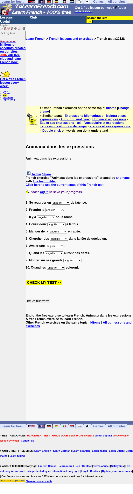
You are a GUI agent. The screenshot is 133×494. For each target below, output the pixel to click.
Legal (84, 471)
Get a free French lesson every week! (13, 82)
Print (5, 95)
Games (98, 426)
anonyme (123, 177)
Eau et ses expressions (57, 122)
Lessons (6, 17)
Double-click (51, 130)
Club (33, 17)
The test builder (44, 181)
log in (44, 192)
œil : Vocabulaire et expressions (100, 122)
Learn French (35, 38)
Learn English (42, 450)
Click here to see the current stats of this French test (64, 184)
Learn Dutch (116, 450)
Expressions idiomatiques (84, 115)
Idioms (111, 108)
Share (46, 174)
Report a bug (9, 100)
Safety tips (117, 466)
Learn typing (17, 455)
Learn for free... (13, 426)
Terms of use (101, 466)
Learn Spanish (81, 450)
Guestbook (8, 98)
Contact (6, 93)
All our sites (117, 426)
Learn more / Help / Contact (75, 466)
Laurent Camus (47, 466)
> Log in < (8, 33)
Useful (5, 21)
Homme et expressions (109, 119)
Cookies (95, 471)
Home (5, 91)
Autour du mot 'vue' (75, 119)
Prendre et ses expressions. (110, 126)
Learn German (61, 450)
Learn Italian (99, 450)
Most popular (104, 435)
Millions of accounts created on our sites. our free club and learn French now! (13, 53)
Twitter (36, 174)
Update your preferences (117, 471)
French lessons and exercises (71, 38)
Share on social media (39, 481)
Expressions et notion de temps (63, 126)
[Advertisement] (79, 68)
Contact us (27, 440)
